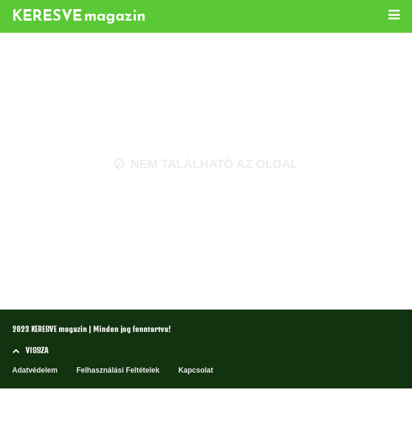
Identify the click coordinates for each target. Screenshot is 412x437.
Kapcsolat (195, 370)
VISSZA (30, 350)
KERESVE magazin (79, 15)
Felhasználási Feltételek (118, 370)
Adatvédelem (35, 370)
